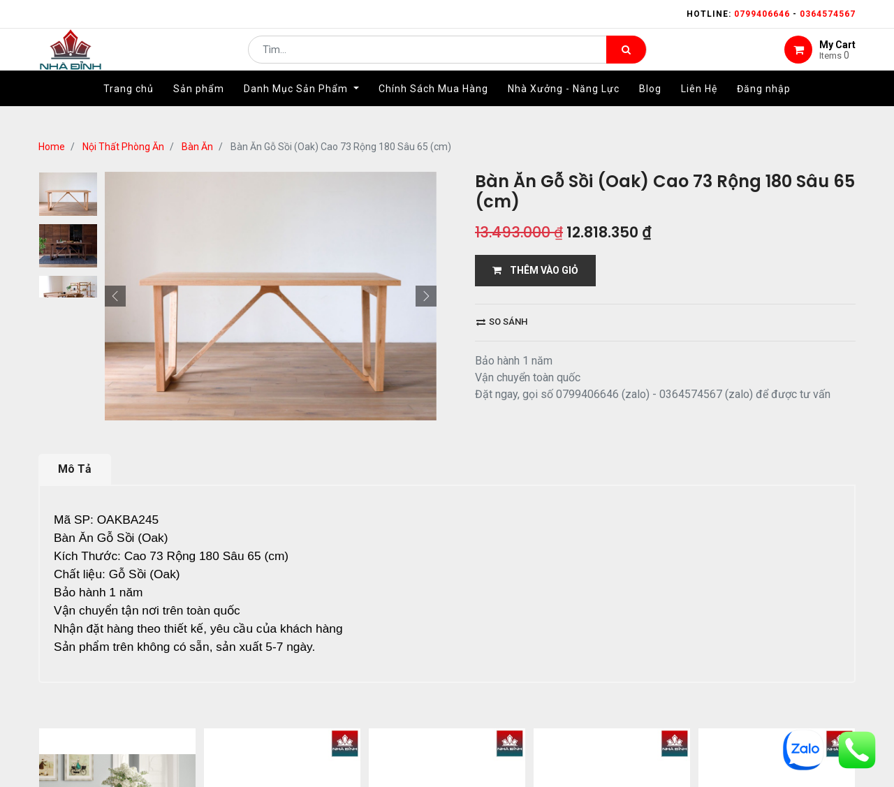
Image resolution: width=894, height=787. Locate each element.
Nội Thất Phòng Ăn (123, 146)
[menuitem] (128, 109)
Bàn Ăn (197, 146)
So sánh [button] (501, 321)
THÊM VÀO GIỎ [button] (535, 270)
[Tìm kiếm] (626, 60)
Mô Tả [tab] (74, 469)
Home (51, 146)
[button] (115, 296)
